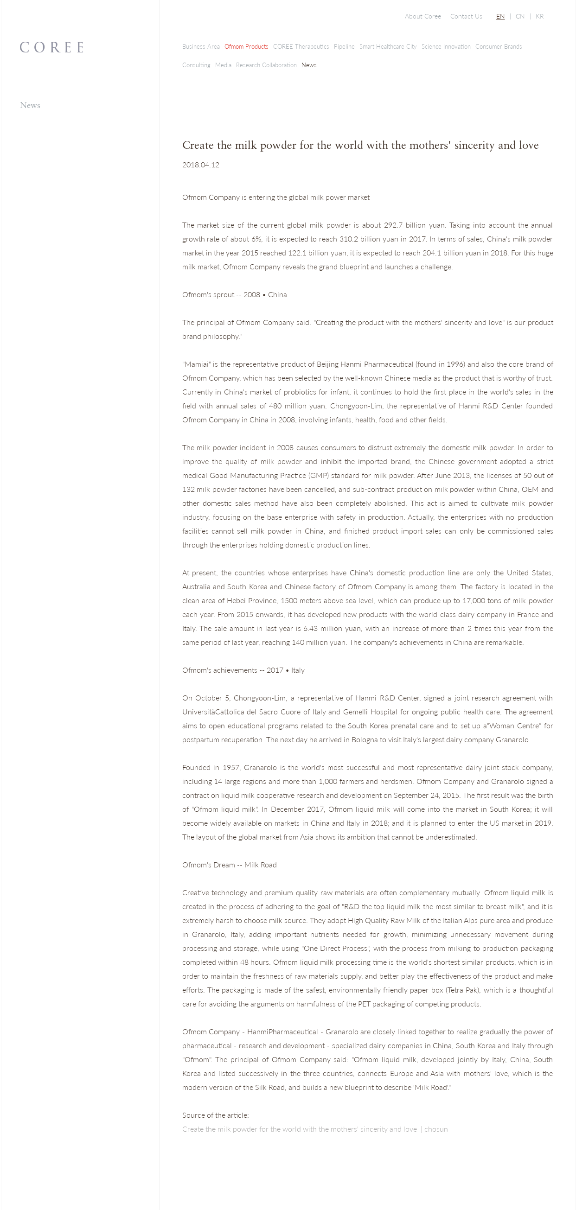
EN (500, 16)
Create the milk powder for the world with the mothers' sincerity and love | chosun (315, 1128)
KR (540, 16)
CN (520, 16)
